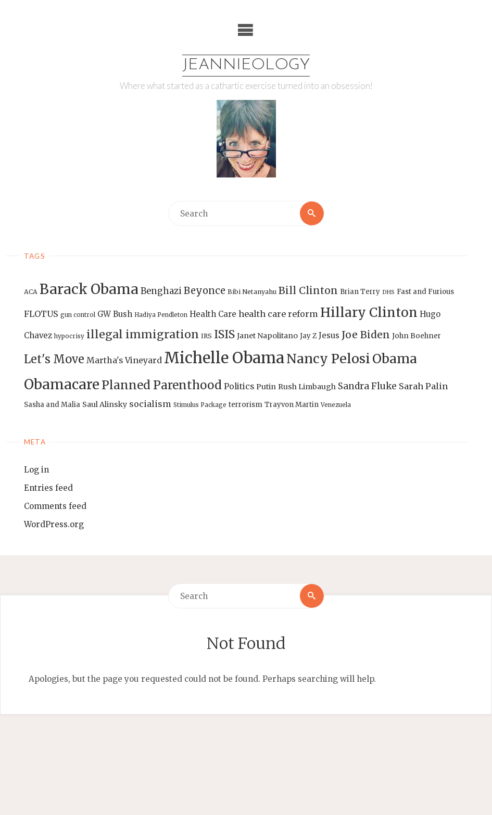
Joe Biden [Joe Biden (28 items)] (366, 334)
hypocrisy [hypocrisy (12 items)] (69, 336)
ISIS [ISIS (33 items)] (224, 334)
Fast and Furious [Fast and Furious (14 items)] (425, 291)
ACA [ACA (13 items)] (30, 292)
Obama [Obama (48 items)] (394, 358)
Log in (36, 470)
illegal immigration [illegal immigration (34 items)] (142, 334)
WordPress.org (54, 524)
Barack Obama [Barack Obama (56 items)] (89, 289)
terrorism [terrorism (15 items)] (245, 404)
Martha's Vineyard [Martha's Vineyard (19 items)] (124, 360)
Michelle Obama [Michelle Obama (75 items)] (224, 357)
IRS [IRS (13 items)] (206, 336)
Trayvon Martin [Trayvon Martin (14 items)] (291, 404)
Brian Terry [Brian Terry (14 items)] (360, 291)
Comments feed (55, 506)
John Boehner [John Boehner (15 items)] (416, 336)
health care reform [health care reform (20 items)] (278, 314)
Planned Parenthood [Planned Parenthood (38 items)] (162, 385)
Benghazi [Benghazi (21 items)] (161, 291)
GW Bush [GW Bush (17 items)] (114, 314)
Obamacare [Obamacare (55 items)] (61, 384)
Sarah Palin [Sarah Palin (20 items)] (423, 386)
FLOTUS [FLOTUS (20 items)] (41, 314)
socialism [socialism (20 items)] (150, 404)
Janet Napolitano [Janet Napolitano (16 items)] (267, 335)
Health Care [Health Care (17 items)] (213, 314)
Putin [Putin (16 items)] (266, 386)
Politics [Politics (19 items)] (239, 386)
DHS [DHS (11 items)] (388, 292)
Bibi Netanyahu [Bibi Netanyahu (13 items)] (252, 292)
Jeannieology (246, 65)
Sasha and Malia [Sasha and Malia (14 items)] (52, 404)
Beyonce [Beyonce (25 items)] (204, 291)
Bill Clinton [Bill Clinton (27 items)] (308, 290)
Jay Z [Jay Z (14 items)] (308, 336)
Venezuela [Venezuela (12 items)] (336, 405)
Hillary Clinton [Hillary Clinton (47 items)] (369, 312)
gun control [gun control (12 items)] (77, 315)
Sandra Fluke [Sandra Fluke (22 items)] (367, 386)
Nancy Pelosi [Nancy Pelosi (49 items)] (328, 358)
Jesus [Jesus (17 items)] (329, 335)
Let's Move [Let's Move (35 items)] (54, 359)
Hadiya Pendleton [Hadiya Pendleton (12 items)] (160, 315)
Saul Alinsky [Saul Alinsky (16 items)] (104, 404)
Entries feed (48, 488)
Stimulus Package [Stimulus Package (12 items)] (199, 405)
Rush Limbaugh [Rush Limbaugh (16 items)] (307, 386)
